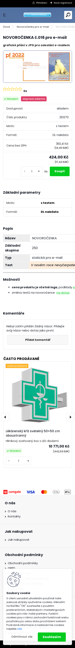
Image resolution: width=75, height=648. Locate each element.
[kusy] (32, 171)
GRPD (11, 568)
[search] (68, 15)
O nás (12, 511)
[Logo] (38, 15)
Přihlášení (41, 2)
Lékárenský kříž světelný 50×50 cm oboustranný (33, 433)
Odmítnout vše (21, 637)
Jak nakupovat (18, 540)
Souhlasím (52, 637)
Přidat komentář (37, 340)
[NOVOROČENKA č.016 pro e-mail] (37, 66)
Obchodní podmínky (23, 563)
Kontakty (14, 516)
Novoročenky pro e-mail (33, 27)
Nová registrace (63, 2)
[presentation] (5, 417)
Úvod (6, 27)
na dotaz (63, 293)
